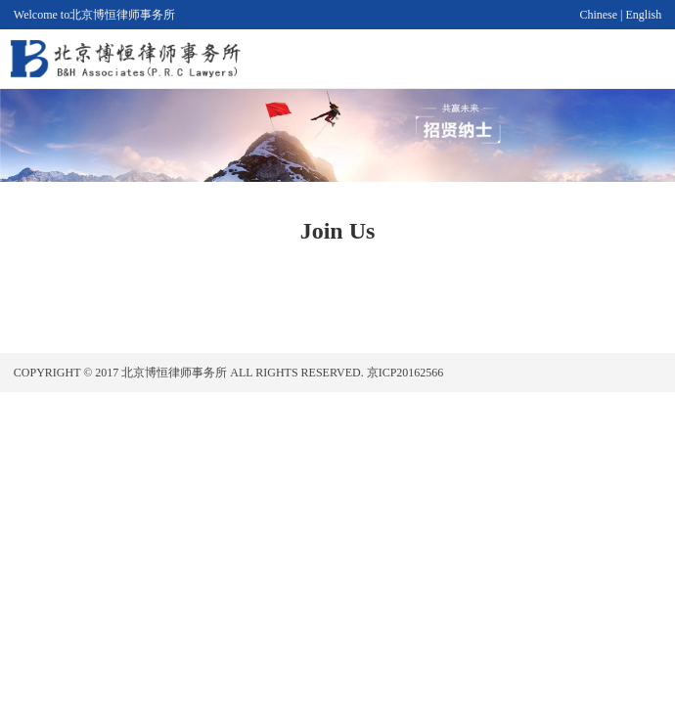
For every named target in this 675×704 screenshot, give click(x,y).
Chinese (598, 15)
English (644, 15)
